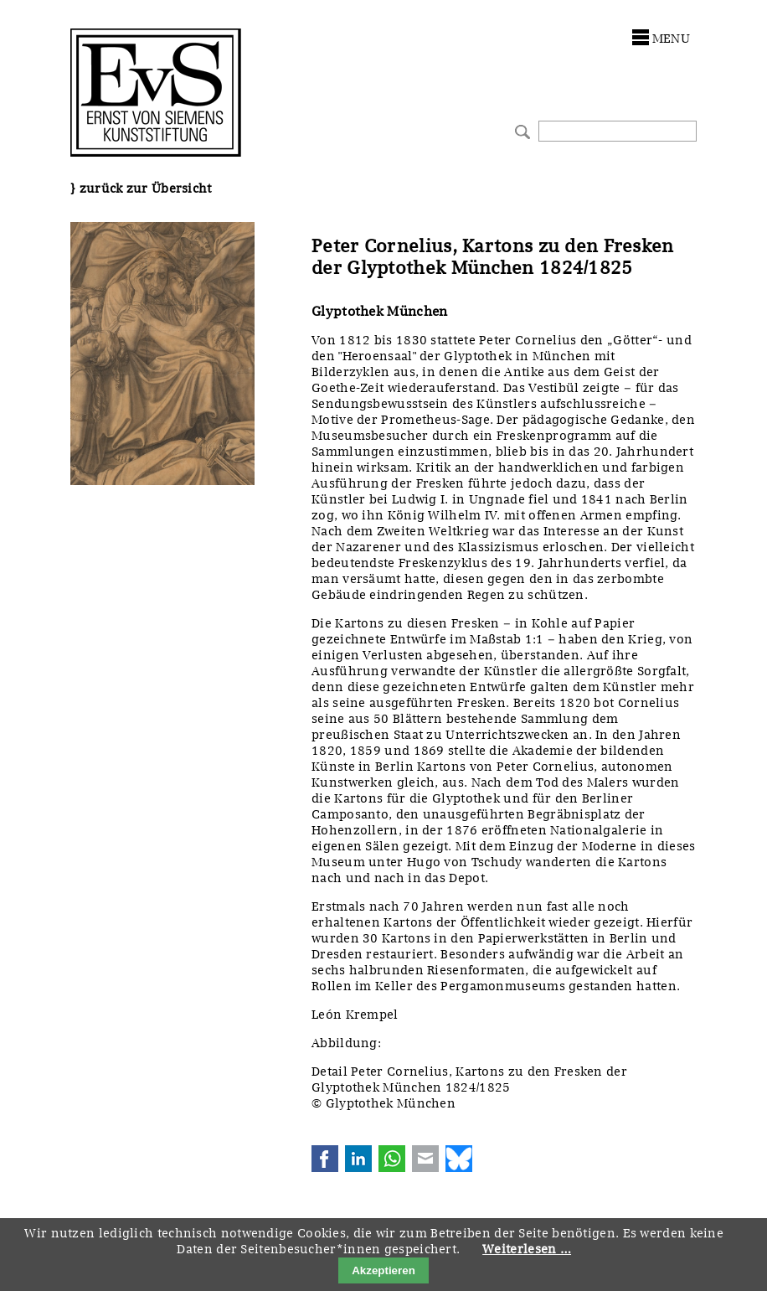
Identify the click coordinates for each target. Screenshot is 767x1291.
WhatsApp (391, 1158)
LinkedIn (358, 1158)
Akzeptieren (383, 1270)
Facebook (324, 1158)
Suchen (520, 130)
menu (671, 38)
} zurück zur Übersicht (141, 188)
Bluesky (458, 1158)
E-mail (425, 1158)
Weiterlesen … (526, 1249)
